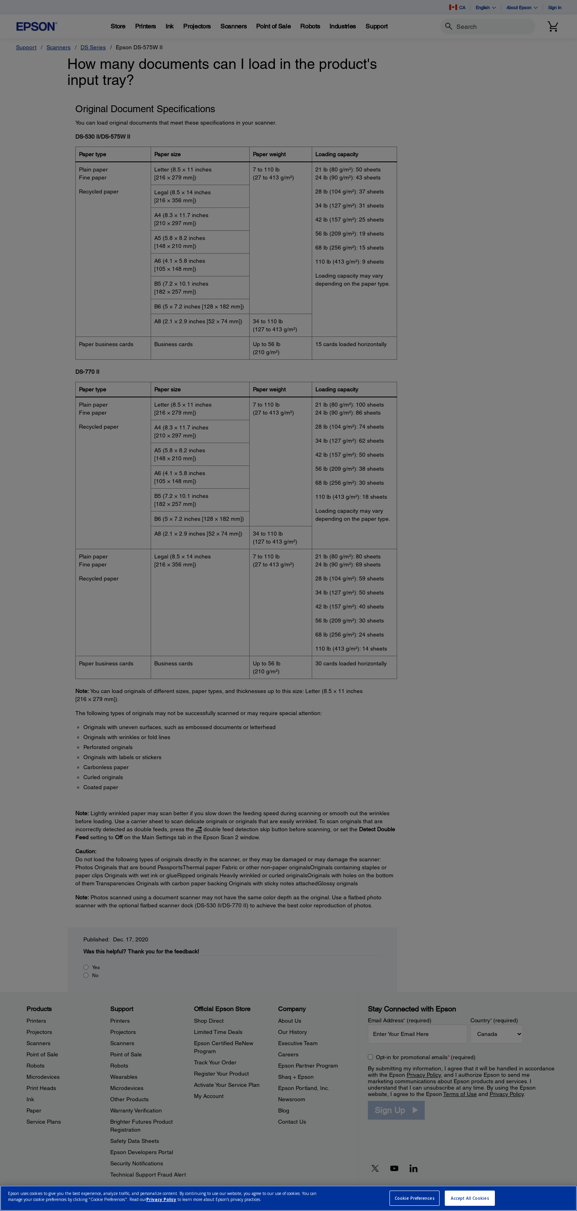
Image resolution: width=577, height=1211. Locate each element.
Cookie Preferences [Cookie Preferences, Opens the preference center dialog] (415, 1198)
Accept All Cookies (470, 1198)
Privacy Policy (161, 1199)
